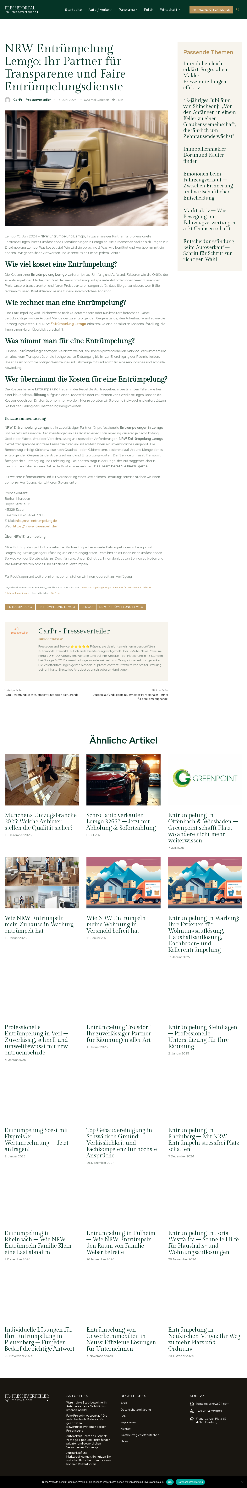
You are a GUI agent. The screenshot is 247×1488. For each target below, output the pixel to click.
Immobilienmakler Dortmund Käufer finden (204, 155)
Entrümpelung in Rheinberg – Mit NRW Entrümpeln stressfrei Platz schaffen (204, 1140)
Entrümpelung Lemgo (57, 607)
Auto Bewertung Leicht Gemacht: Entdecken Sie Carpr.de (42, 695)
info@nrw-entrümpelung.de (36, 520)
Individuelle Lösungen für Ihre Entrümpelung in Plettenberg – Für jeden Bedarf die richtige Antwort (40, 1339)
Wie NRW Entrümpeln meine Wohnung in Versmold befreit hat (116, 924)
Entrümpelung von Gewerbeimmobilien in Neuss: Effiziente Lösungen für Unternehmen (121, 1339)
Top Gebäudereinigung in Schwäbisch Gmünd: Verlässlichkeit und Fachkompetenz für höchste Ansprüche (122, 1143)
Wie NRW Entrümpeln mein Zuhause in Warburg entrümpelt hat (40, 924)
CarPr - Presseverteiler (32, 99)
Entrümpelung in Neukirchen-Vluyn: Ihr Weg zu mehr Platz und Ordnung (199, 1339)
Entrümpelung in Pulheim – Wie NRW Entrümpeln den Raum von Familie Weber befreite (121, 1243)
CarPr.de (55, 593)
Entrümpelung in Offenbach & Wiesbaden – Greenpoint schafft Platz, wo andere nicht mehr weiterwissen (203, 828)
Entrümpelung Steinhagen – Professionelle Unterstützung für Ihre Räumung (203, 1037)
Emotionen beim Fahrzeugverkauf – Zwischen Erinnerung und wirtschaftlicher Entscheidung (208, 186)
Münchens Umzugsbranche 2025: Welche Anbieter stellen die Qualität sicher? (40, 825)
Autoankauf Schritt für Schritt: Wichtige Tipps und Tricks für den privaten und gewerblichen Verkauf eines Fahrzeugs (88, 1441)
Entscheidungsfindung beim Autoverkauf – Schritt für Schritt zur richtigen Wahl (208, 250)
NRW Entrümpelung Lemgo (121, 607)
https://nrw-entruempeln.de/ (35, 526)
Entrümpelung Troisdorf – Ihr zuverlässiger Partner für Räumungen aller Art (121, 1034)
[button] (237, 9)
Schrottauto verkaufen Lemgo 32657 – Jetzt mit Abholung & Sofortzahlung (121, 821)
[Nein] (242, 1482)
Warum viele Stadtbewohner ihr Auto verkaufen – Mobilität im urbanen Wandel (86, 1406)
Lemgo (87, 607)
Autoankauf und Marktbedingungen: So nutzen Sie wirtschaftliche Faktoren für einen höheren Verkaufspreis (88, 1458)
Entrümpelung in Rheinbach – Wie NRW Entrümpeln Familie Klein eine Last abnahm (39, 1243)
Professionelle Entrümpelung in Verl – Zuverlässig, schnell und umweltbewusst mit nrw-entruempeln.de (38, 1040)
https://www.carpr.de (50, 638)
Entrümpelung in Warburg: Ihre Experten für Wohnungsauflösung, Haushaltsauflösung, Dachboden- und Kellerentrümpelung (204, 934)
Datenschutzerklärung (190, 1481)
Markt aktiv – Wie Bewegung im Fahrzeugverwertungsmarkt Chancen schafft (210, 220)
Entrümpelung (20, 607)
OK (170, 1481)
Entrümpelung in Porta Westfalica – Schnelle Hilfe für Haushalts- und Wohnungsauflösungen (204, 1243)
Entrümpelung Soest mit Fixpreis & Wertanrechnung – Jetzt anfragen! (37, 1140)
